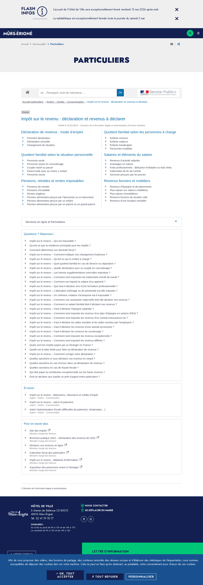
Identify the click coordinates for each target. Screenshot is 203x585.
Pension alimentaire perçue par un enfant (50, 200)
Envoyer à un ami (171, 44)
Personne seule (36, 160)
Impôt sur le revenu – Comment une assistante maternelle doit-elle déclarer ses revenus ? (80, 299)
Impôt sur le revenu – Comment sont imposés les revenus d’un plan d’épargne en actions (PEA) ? (84, 313)
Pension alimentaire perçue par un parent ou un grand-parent (61, 204)
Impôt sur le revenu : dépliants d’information (56, 459)
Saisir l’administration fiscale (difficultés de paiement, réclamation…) (67, 409)
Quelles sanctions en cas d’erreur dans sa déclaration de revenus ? (67, 363)
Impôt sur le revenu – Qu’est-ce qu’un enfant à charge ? (61, 259)
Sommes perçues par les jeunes (128, 174)
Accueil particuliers (33, 101)
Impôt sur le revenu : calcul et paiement (51, 402)
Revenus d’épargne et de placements (131, 186)
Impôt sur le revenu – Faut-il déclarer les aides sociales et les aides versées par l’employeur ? (82, 322)
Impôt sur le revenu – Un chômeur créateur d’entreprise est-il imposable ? (70, 295)
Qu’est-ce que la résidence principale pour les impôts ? (60, 245)
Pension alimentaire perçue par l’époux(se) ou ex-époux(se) (60, 197)
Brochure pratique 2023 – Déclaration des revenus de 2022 (64, 438)
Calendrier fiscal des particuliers (49, 452)
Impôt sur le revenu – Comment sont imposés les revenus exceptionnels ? (71, 335)
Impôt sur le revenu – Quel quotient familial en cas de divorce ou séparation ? (73, 263)
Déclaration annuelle (38, 141)
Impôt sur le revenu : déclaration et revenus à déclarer (117, 101)
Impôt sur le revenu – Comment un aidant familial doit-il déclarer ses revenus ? (73, 304)
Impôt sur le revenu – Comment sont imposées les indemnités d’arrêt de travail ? (74, 277)
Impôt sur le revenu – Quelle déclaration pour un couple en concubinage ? (71, 268)
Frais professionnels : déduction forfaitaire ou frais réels (141, 167)
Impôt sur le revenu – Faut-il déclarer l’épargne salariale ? (62, 308)
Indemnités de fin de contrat (125, 171)
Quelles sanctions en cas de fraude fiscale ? (54, 367)
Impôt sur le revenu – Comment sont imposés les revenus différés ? (67, 340)
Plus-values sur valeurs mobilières (129, 190)
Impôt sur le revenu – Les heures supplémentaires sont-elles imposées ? (70, 272)
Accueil (24, 44)
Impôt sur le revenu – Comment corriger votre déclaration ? (62, 354)
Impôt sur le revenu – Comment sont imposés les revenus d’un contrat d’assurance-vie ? (79, 317)
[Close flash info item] (176, 9)
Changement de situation (41, 145)
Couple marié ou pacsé (40, 167)
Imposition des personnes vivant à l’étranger (56, 467)
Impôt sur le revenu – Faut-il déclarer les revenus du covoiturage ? (66, 331)
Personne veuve (36, 174)
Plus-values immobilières (124, 193)
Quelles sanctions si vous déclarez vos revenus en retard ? (62, 358)
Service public (39, 44)
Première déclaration (38, 138)
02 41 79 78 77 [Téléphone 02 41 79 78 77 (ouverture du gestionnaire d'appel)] (44, 518)
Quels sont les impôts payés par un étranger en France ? (61, 345)
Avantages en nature (121, 164)
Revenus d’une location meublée (128, 200)
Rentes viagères (36, 193)
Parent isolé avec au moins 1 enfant (47, 171)
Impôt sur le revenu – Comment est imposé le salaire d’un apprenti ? (68, 281)
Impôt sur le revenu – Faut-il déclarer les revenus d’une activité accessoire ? (72, 326)
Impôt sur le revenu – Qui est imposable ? (53, 240)
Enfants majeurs (119, 141)
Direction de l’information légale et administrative (44, 488)
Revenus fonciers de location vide (128, 197)
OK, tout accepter (65, 575)
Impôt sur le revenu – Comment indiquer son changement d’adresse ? (68, 254)
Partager (178, 44)
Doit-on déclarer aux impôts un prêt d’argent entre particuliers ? (65, 376)
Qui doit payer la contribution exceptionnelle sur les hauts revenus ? (68, 372)
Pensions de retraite (38, 186)
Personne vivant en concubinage (45, 164)
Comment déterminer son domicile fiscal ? (53, 250)
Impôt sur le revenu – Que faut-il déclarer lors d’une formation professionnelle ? (74, 286)
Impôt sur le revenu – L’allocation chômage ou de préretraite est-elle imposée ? (73, 290)
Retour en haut (195, 496)
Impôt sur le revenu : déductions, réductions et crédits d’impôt (64, 394)
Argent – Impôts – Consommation (66, 101)
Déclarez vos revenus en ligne (48, 445)
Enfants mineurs (119, 138)
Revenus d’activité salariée (125, 160)
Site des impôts (40, 430)
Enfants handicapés (121, 145)
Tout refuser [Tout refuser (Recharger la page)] (105, 577)
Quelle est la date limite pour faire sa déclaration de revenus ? (64, 349)
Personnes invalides (121, 148)
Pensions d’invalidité (38, 190)
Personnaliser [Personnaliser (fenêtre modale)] (141, 577)
